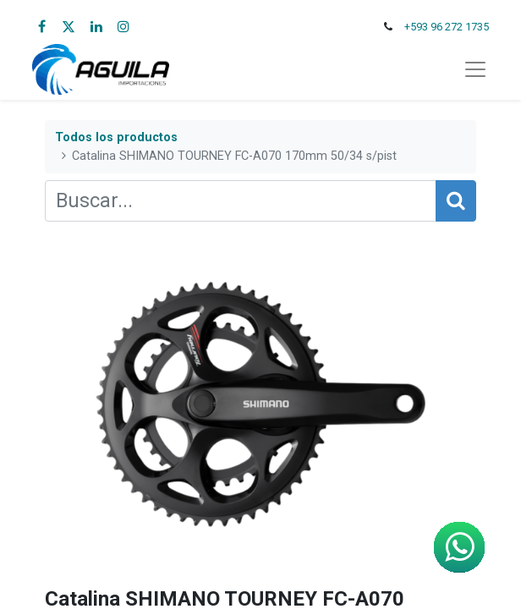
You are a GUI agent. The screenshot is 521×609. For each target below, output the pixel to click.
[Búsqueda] (456, 201)
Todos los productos (116, 137)
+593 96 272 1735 (446, 26)
